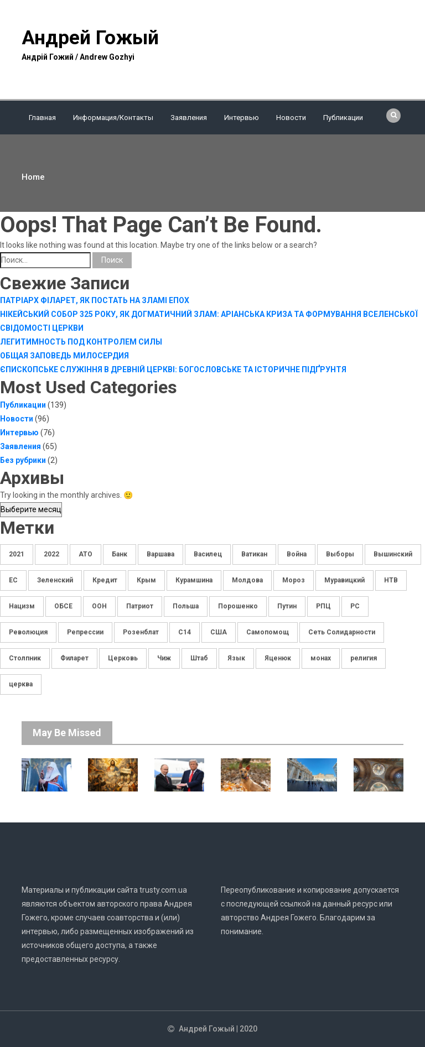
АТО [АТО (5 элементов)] (85, 554)
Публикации (343, 117)
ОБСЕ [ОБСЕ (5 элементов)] (63, 606)
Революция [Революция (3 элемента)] (28, 632)
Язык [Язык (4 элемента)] (236, 658)
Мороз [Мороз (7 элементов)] (293, 580)
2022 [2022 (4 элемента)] (51, 554)
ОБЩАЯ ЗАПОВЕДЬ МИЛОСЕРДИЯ (64, 355)
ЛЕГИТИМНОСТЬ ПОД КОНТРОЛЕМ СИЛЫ (81, 341)
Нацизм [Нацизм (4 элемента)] (22, 606)
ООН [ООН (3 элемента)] (99, 606)
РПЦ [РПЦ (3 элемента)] (323, 606)
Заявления (188, 117)
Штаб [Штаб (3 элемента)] (199, 658)
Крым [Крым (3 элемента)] (146, 580)
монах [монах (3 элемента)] (320, 658)
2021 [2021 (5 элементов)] (16, 554)
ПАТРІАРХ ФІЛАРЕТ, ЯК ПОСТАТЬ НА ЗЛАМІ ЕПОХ (94, 300)
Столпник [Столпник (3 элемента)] (25, 658)
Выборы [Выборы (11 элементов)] (340, 554)
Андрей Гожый (90, 38)
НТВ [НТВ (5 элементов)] (391, 580)
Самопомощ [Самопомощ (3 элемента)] (267, 632)
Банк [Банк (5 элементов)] (119, 554)
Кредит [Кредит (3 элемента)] (104, 580)
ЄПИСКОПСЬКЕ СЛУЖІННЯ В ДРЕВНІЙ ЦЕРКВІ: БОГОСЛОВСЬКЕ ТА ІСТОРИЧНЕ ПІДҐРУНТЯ (173, 369)
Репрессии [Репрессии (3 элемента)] (85, 632)
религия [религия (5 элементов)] (363, 658)
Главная (42, 117)
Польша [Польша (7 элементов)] (186, 606)
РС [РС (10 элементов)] (355, 606)
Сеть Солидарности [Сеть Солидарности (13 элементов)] (341, 632)
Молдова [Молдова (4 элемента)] (247, 580)
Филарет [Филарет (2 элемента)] (74, 658)
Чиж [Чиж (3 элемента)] (164, 658)
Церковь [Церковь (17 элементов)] (123, 658)
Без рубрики (23, 460)
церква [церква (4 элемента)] (21, 684)
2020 (248, 1028)
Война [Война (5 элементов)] (297, 554)
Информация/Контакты (113, 117)
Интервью (241, 117)
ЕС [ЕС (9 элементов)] (13, 580)
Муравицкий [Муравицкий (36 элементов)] (344, 580)
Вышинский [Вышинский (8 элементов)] (393, 554)
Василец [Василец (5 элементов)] (208, 554)
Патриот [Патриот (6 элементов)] (139, 606)
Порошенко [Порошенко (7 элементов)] (238, 606)
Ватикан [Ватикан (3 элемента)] (254, 554)
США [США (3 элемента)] (218, 632)
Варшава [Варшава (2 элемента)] (160, 554)
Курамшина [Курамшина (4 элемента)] (193, 580)
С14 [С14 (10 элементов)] (184, 632)
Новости (291, 117)
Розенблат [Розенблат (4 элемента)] (141, 632)
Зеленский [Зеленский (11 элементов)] (55, 580)
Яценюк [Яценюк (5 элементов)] (278, 658)
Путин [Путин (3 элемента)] (287, 606)
